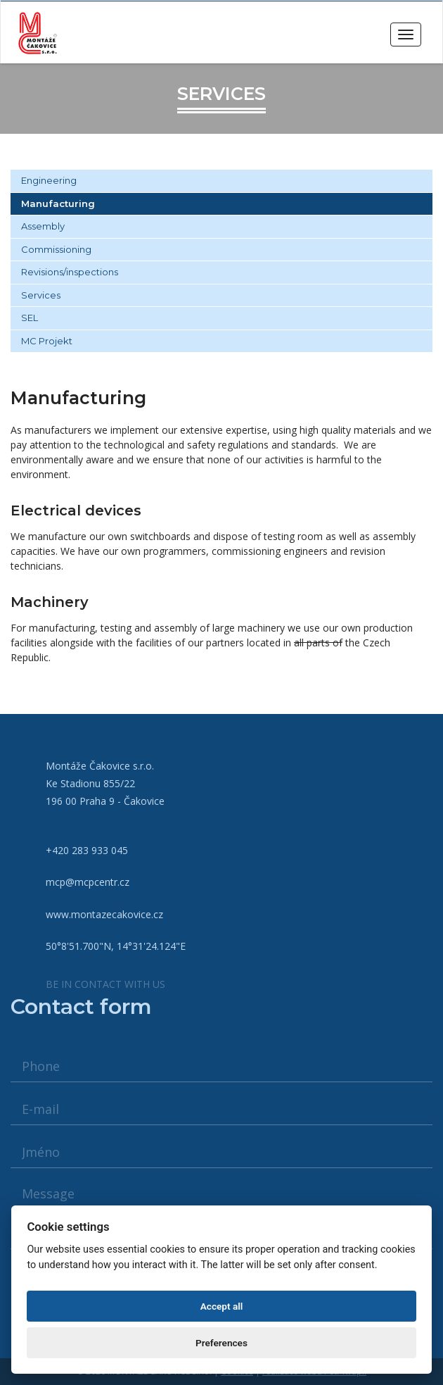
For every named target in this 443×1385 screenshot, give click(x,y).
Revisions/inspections (69, 271)
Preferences (221, 1342)
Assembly (43, 226)
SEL (29, 317)
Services (40, 295)
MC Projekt (46, 340)
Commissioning (56, 249)
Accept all (221, 1306)
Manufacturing (58, 203)
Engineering (49, 180)
